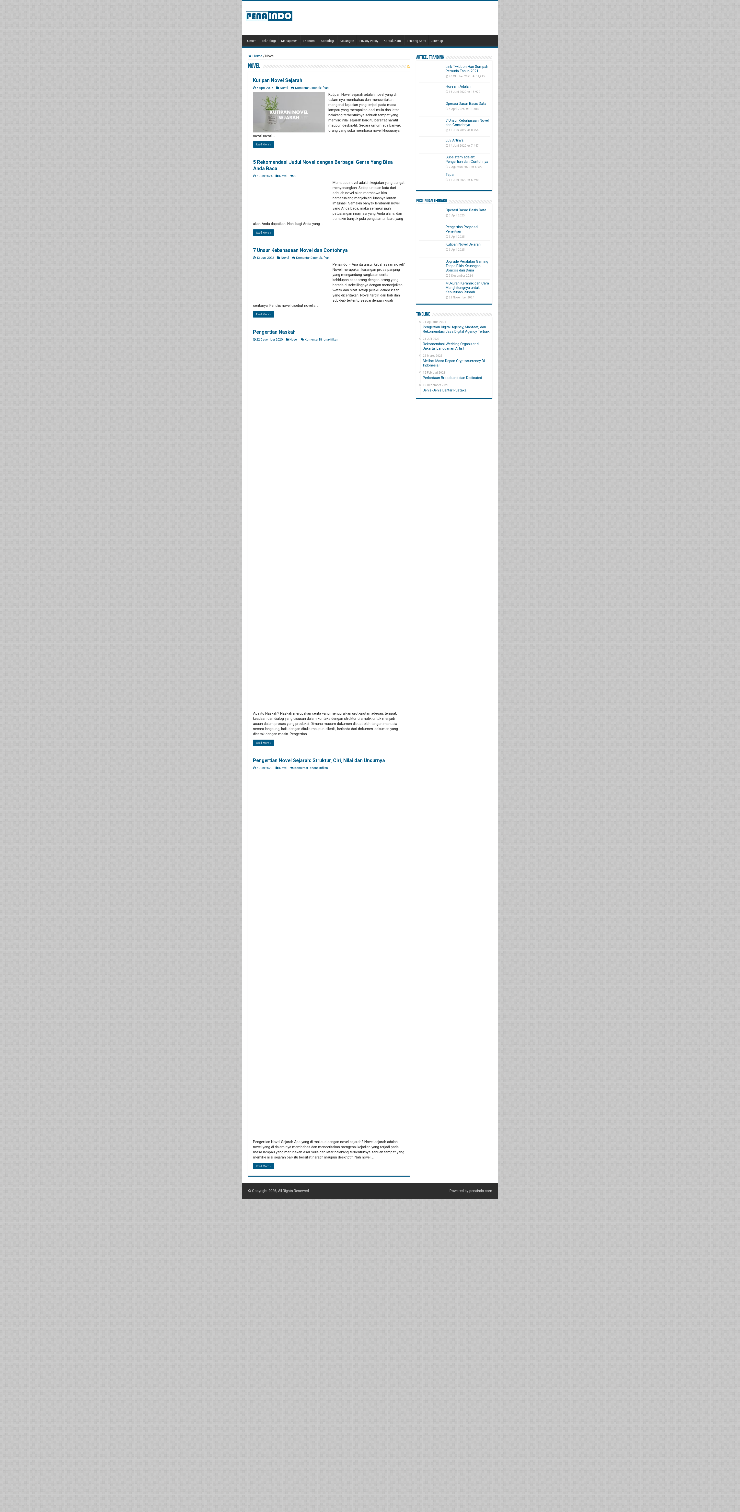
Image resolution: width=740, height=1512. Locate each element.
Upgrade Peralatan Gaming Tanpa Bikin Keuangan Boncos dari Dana (467, 265)
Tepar (450, 174)
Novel (284, 88)
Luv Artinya (454, 140)
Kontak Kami (393, 41)
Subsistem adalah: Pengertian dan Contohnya (467, 159)
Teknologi (269, 41)
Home (255, 56)
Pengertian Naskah (274, 332)
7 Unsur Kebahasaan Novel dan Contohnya (300, 250)
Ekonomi (309, 41)
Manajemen (289, 41)
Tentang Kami (416, 41)
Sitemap (437, 41)
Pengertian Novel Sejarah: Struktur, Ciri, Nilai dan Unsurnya (319, 760)
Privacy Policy (368, 41)
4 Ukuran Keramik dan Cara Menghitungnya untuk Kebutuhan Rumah (467, 287)
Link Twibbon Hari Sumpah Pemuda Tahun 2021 (467, 68)
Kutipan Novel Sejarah (277, 80)
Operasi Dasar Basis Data (466, 103)
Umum (251, 41)
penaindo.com (480, 1191)
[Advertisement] (403, 18)
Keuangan (347, 41)
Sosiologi (328, 41)
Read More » (263, 144)
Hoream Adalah (458, 86)
